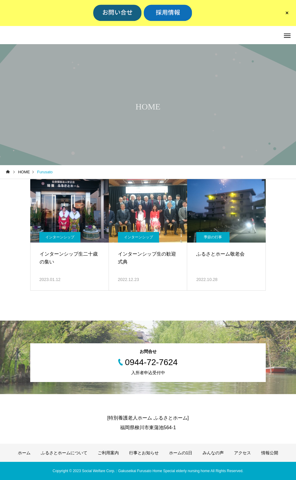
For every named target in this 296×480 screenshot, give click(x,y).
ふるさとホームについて (64, 452)
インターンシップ (59, 237)
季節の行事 (213, 237)
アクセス (242, 452)
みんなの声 (213, 452)
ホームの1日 (181, 452)
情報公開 (269, 452)
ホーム (24, 452)
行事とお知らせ (144, 452)
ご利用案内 (108, 452)
